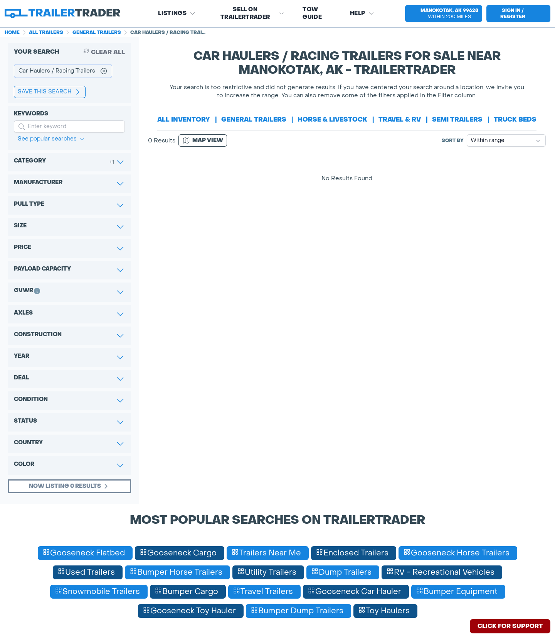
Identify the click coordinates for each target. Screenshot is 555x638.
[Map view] (202, 140)
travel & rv (399, 119)
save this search (50, 92)
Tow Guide (312, 13)
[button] (441, 13)
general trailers (253, 119)
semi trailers (457, 119)
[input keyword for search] (69, 126)
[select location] (443, 13)
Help (362, 13)
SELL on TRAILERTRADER (252, 13)
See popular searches (51, 138)
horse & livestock (332, 119)
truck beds (515, 119)
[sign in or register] (518, 13)
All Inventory (183, 119)
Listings (177, 13)
